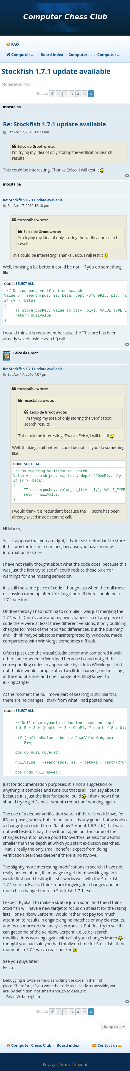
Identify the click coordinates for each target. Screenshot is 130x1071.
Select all (25, 283)
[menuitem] (12, 44)
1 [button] (59, 93)
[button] (52, 93)
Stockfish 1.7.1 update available (56, 71)
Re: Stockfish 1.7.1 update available (54, 124)
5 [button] (85, 93)
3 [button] (72, 93)
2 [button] (65, 93)
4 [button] (78, 93)
